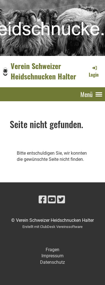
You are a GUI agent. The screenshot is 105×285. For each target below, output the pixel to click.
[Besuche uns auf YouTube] (52, 199)
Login (94, 71)
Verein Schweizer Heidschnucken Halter (43, 71)
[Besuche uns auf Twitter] (61, 199)
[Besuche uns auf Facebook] (42, 199)
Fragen (52, 249)
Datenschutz (52, 262)
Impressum (52, 255)
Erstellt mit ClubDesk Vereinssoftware (52, 227)
